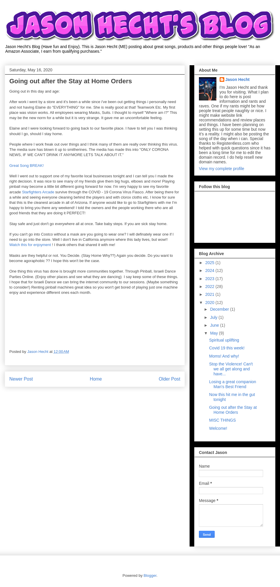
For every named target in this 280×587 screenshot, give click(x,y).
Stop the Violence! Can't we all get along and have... (231, 369)
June (215, 325)
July (214, 317)
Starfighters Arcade (38, 192)
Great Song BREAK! (26, 165)
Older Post (169, 378)
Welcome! (218, 428)
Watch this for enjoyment (30, 245)
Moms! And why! (224, 356)
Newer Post (21, 378)
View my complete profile (221, 168)
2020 (210, 302)
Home (96, 378)
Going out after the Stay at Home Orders (233, 410)
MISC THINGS (222, 420)
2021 (210, 294)
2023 (210, 278)
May (214, 333)
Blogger (150, 575)
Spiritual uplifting (224, 340)
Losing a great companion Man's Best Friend (232, 384)
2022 (210, 286)
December (220, 309)
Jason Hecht (237, 79)
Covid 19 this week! (226, 348)
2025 (210, 262)
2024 (210, 270)
